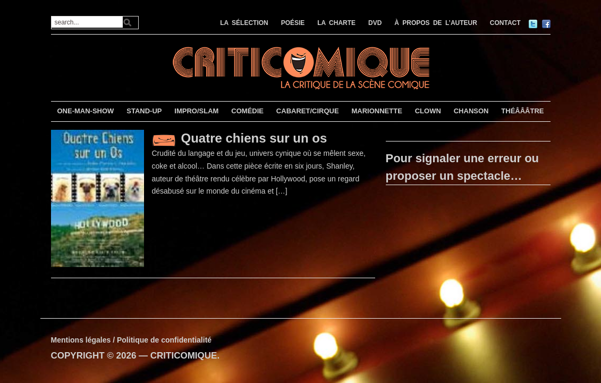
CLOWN (428, 111)
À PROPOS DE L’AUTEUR (435, 23)
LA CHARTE (336, 23)
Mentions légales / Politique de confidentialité (131, 340)
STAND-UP (144, 111)
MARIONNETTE (376, 111)
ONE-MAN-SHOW (85, 111)
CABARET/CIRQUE (307, 111)
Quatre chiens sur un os (254, 138)
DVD (375, 23)
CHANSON (471, 111)
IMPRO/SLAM (196, 111)
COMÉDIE (247, 111)
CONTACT (505, 23)
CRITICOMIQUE (183, 356)
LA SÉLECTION (244, 23)
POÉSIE (293, 23)
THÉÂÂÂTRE (522, 111)
